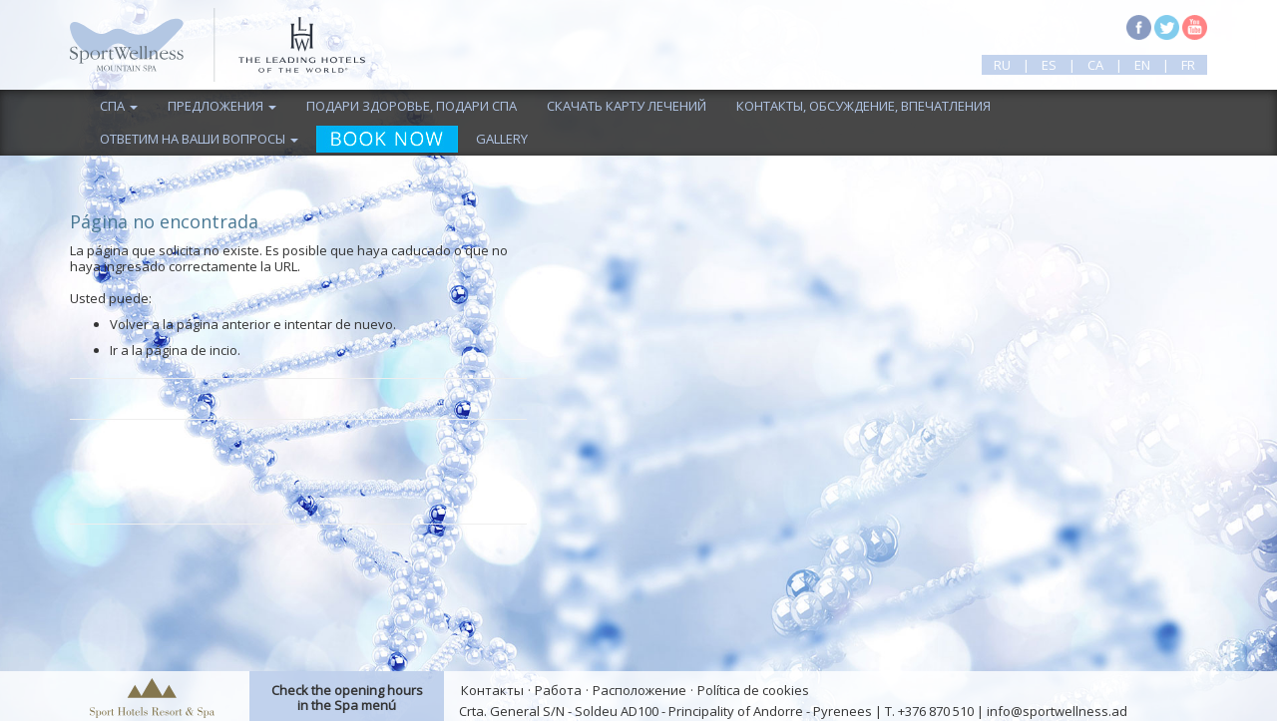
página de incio (191, 350)
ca (1095, 65)
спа (119, 106)
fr (1188, 65)
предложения (222, 106)
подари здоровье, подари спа (411, 106)
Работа (558, 690)
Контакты (492, 690)
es (1049, 65)
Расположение (639, 690)
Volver (129, 324)
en (1142, 65)
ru (1002, 65)
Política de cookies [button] (753, 690)
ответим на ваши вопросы (199, 139)
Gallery (502, 139)
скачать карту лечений (626, 106)
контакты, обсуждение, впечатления (863, 106)
